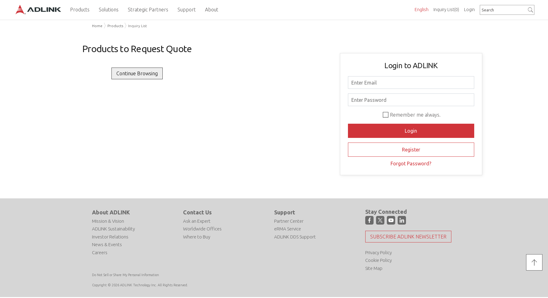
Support (284, 212)
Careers (99, 252)
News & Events (107, 244)
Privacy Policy (378, 252)
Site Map (374, 268)
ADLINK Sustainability (113, 228)
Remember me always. (415, 115)
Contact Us (197, 212)
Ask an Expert (197, 221)
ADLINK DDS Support (295, 236)
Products (115, 26)
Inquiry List (446, 9)
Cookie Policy (378, 260)
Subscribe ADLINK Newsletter (408, 236)
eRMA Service (287, 228)
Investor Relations (110, 236)
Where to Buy (196, 236)
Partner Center (288, 221)
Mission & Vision (108, 221)
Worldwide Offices (202, 228)
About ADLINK (111, 212)
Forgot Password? (411, 163)
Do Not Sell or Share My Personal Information (125, 275)
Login (469, 9)
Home (97, 26)
